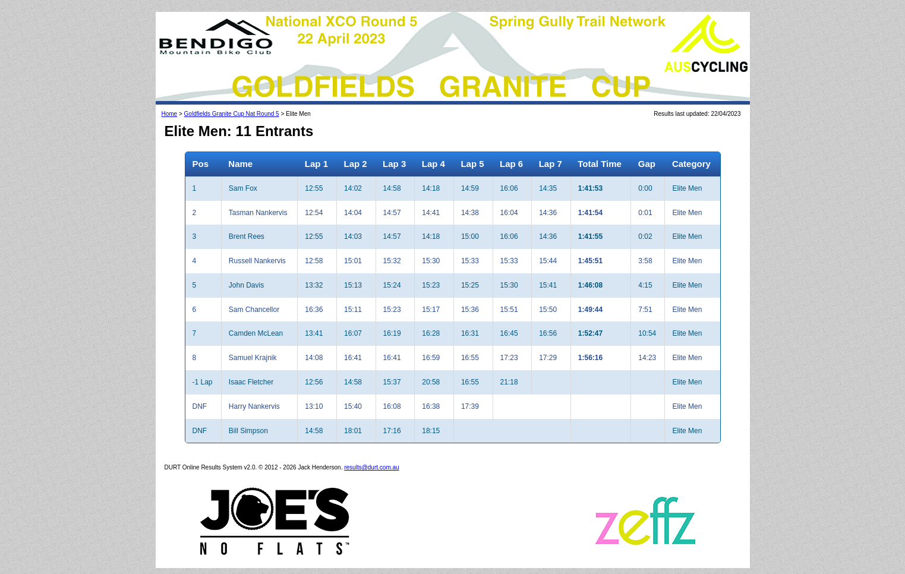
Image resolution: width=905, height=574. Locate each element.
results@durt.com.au (371, 467)
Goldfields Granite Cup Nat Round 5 (231, 114)
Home (170, 114)
